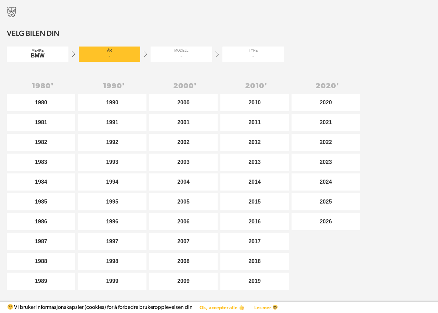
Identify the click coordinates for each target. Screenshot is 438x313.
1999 (112, 281)
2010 (254, 102)
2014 (254, 182)
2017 (254, 241)
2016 (254, 221)
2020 (326, 102)
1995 (112, 202)
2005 (183, 202)
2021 (326, 122)
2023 (326, 162)
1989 (41, 281)
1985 (41, 202)
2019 (254, 281)
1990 (112, 102)
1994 (112, 182)
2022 (326, 142)
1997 (112, 241)
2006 (183, 221)
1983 (41, 162)
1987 (41, 241)
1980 (41, 102)
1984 (41, 182)
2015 (254, 202)
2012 (254, 142)
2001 (183, 122)
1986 (41, 221)
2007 (183, 241)
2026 (326, 221)
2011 (254, 122)
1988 (41, 261)
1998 (112, 261)
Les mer (265, 308)
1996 (112, 221)
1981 (41, 122)
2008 (183, 261)
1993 (112, 162)
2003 (183, 162)
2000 (183, 102)
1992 (112, 142)
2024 (326, 182)
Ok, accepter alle (221, 308)
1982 (41, 142)
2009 (183, 281)
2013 (254, 162)
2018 (254, 261)
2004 (183, 182)
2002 (183, 142)
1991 (112, 122)
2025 (326, 202)
